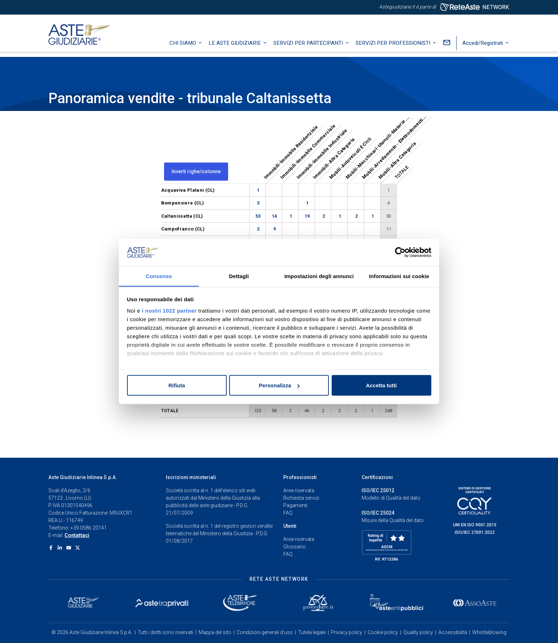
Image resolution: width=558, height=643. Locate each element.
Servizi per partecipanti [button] (308, 48)
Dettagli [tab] (239, 276)
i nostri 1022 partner (169, 310)
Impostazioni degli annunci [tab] (319, 276)
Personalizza (279, 385)
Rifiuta (176, 385)
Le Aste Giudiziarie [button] (235, 48)
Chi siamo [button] (183, 48)
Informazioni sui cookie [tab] (399, 276)
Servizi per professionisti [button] (394, 48)
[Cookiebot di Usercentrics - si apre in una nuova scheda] (400, 252)
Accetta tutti (381, 385)
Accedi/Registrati (483, 48)
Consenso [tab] (159, 276)
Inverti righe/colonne (196, 171)
